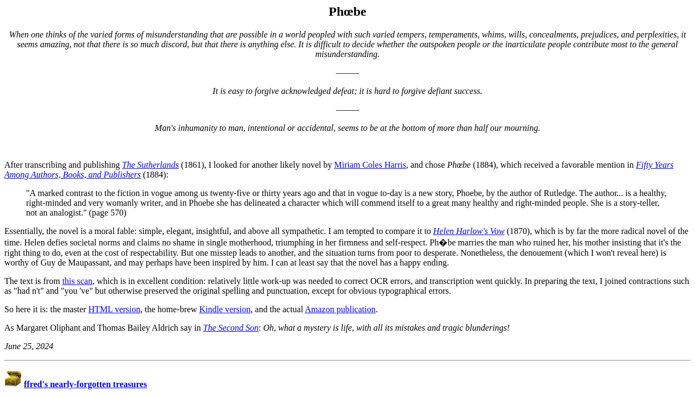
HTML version (115, 309)
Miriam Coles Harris (370, 164)
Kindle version (225, 309)
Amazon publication (340, 309)
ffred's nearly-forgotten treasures (85, 384)
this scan (77, 281)
